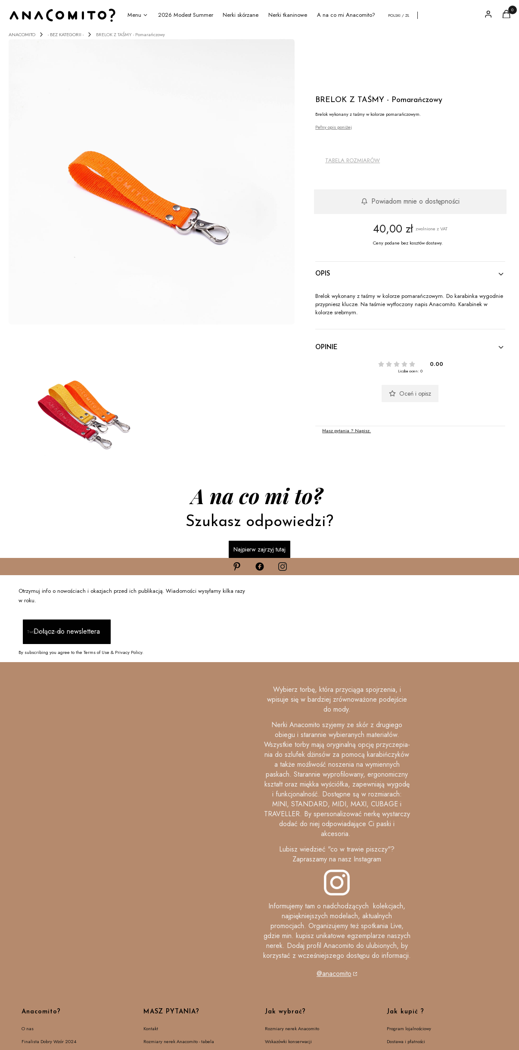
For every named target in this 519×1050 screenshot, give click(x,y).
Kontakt (150, 1028)
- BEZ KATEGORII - (66, 34)
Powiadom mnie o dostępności (410, 201)
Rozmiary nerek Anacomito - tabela (178, 1041)
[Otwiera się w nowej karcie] (237, 566)
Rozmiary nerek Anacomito (292, 1028)
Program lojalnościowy (409, 1028)
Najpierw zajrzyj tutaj (259, 549)
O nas (28, 1028)
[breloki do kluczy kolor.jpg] (79, 398)
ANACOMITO (22, 34)
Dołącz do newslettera (67, 631)
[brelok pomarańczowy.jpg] (152, 182)
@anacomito (334, 974)
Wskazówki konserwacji (288, 1041)
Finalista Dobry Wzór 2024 (49, 1041)
